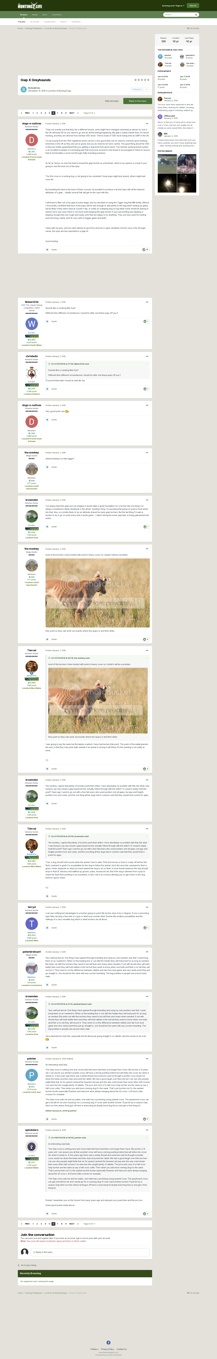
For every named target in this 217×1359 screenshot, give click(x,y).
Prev (27, 113)
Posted (56, 123)
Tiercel (31, 650)
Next (71, 113)
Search (63, 22)
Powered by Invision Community (108, 1355)
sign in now (81, 1238)
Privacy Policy (107, 1349)
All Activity (34, 22)
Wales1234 (31, 301)
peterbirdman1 (32, 951)
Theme (94, 1349)
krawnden (32, 499)
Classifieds (57, 15)
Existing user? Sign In (173, 6)
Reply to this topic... (43, 1252)
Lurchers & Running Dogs (59, 91)
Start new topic (112, 101)
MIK (166, 134)
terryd (32, 907)
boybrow (35, 88)
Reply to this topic (137, 101)
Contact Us (122, 1349)
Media (35, 15)
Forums (21, 22)
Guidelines (76, 22)
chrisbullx (32, 356)
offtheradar (169, 116)
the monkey (31, 452)
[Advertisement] (85, 53)
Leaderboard (49, 22)
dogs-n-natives (31, 123)
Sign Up (193, 5)
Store (44, 15)
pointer (31, 1058)
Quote (54, 249)
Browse (23, 16)
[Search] (178, 14)
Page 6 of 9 (89, 113)
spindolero (31, 1129)
